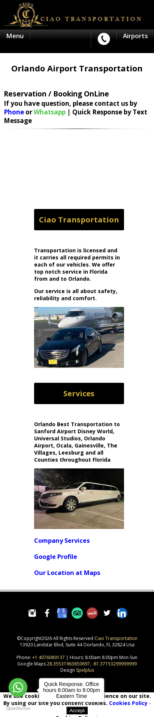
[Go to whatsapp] (18, 687)
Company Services (62, 540)
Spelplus (85, 670)
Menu (15, 36)
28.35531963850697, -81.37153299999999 (92, 664)
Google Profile (55, 557)
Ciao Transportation (116, 638)
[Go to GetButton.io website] (18, 708)
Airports (135, 36)
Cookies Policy (128, 703)
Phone (14, 112)
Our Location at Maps (67, 573)
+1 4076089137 (48, 657)
